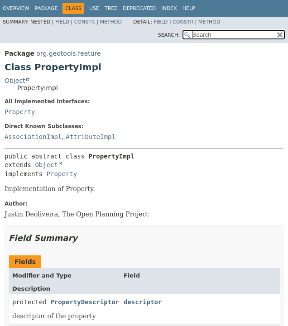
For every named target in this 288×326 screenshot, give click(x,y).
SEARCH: (169, 35)
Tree (111, 8)
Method (111, 22)
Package (46, 8)
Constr (84, 22)
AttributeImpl (90, 136)
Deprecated (139, 8)
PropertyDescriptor (84, 302)
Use (94, 8)
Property (20, 111)
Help (188, 8)
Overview (16, 8)
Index (169, 8)
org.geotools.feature (68, 53)
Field (62, 22)
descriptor (143, 302)
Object (15, 80)
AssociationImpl (33, 136)
